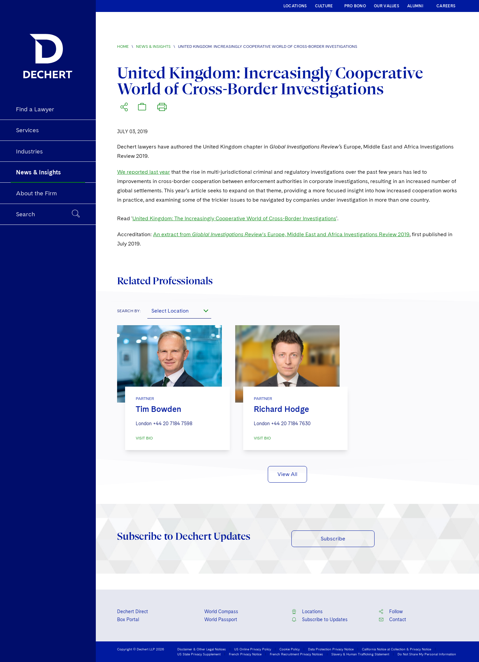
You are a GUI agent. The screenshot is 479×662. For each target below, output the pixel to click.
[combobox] (179, 310)
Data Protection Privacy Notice (331, 649)
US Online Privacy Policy (252, 649)
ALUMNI (415, 6)
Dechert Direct (132, 611)
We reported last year (143, 172)
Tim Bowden (158, 409)
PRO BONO (355, 6)
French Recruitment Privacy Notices (296, 654)
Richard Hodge (281, 409)
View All (287, 474)
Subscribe (333, 538)
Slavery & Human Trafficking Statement (360, 654)
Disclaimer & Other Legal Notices (201, 649)
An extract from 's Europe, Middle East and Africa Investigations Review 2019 (281, 234)
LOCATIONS (295, 6)
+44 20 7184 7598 (172, 423)
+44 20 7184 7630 (291, 423)
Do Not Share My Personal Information (427, 654)
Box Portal (128, 619)
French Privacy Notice (245, 654)
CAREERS (445, 6)
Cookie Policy (289, 649)
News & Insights (153, 46)
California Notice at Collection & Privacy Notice (396, 649)
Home (123, 46)
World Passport (220, 619)
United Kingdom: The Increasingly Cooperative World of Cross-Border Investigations (234, 218)
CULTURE (324, 6)
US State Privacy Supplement (199, 654)
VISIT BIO (144, 438)
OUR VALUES (386, 6)
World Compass (221, 611)
